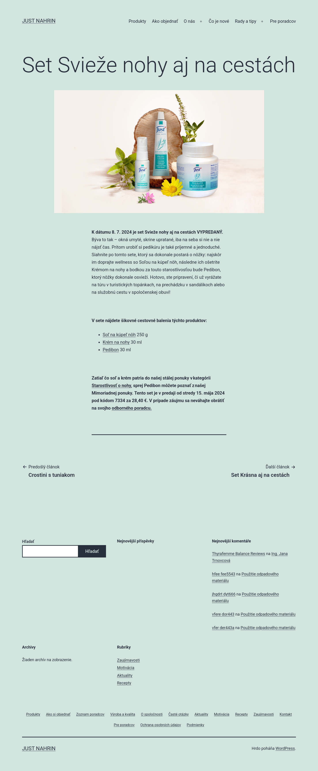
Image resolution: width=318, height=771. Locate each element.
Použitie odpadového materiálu (268, 614)
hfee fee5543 (223, 574)
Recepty (124, 683)
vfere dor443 (223, 614)
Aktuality (124, 675)
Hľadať (28, 541)
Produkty (137, 21)
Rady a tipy (245, 21)
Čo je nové (219, 21)
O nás (189, 21)
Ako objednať (165, 21)
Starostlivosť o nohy (111, 385)
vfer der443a (223, 627)
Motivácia (125, 667)
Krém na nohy (116, 342)
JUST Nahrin (38, 21)
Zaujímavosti (128, 660)
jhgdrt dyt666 (223, 594)
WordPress (285, 748)
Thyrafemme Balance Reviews (238, 553)
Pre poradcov (283, 21)
